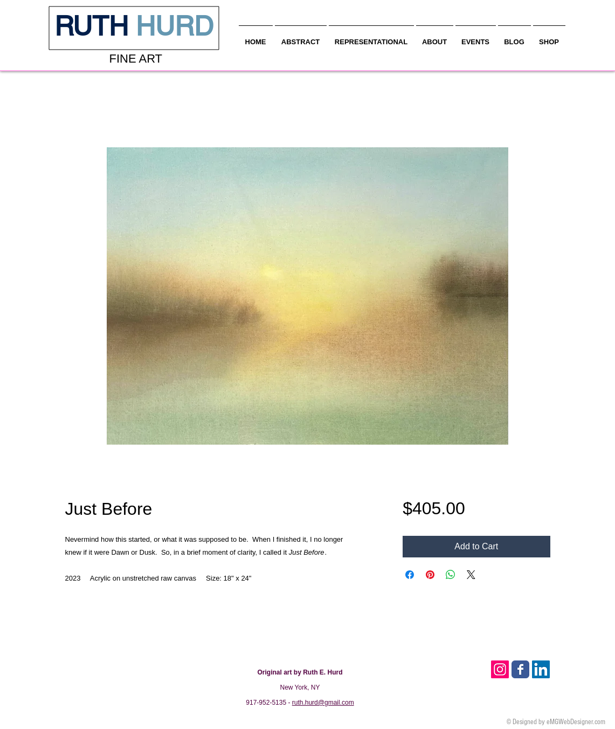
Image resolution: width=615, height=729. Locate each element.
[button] (434, 37)
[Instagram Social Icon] (500, 669)
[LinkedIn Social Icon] (541, 669)
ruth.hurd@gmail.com (323, 702)
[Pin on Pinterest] (430, 574)
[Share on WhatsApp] (450, 574)
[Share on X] (471, 574)
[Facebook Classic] (520, 669)
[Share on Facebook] (409, 574)
